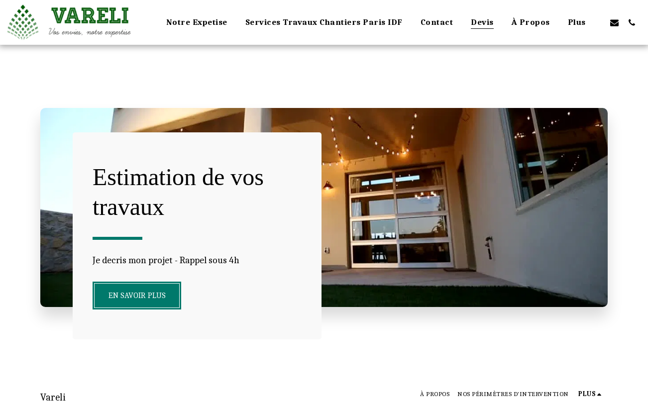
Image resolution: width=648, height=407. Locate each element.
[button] (614, 22)
